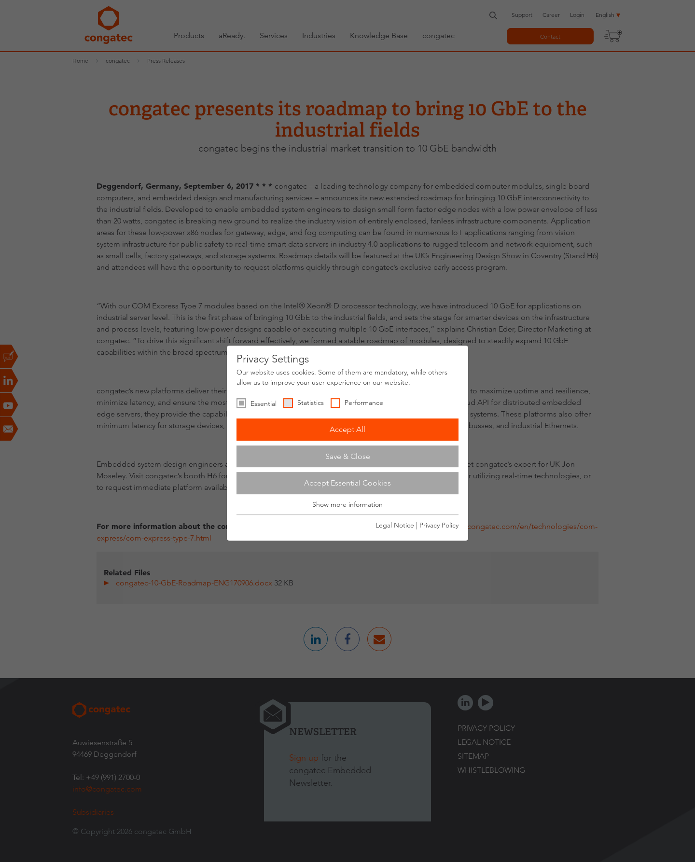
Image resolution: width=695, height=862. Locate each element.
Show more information (347, 504)
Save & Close (347, 456)
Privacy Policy (439, 525)
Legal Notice (394, 525)
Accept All (347, 429)
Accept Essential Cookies (347, 482)
